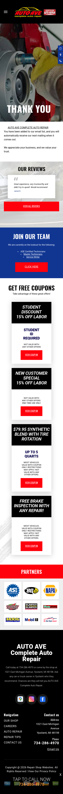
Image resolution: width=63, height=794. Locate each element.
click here (31, 266)
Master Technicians (33, 254)
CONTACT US (13, 742)
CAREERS (10, 726)
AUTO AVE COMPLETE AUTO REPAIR (28, 127)
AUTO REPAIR (13, 731)
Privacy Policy (48, 771)
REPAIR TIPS (12, 737)
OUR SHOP (11, 720)
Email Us (53, 749)
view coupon (31, 354)
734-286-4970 (26, 667)
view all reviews (31, 206)
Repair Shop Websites (40, 767)
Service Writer (33, 257)
